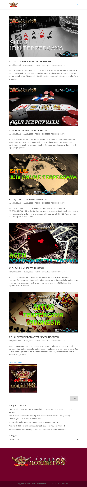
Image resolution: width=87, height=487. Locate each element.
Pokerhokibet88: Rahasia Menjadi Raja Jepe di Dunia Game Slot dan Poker (37, 429)
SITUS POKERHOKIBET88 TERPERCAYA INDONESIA (34, 337)
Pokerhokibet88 (39, 484)
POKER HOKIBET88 (42, 65)
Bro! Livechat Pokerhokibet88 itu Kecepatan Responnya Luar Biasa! (34, 422)
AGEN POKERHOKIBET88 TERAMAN (26, 268)
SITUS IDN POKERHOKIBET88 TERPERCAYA (30, 61)
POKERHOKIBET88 (58, 65)
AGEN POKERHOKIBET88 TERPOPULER (28, 130)
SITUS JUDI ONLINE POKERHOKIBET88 (28, 199)
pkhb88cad (16, 65)
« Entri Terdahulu (15, 362)
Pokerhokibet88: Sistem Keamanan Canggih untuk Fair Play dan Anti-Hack (37, 426)
